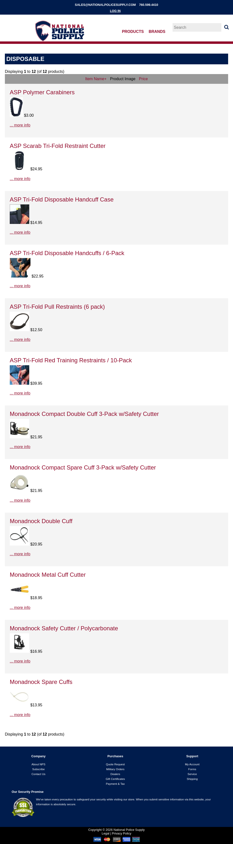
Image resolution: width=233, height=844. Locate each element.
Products (133, 31)
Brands (157, 31)
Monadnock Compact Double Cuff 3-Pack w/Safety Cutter (84, 414)
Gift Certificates (115, 778)
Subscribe (38, 769)
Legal (105, 833)
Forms (192, 769)
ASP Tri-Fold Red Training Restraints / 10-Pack (71, 360)
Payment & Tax (115, 783)
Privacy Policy (121, 833)
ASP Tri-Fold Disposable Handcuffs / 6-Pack (67, 253)
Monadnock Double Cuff (41, 521)
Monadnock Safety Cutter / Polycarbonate (64, 628)
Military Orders (115, 769)
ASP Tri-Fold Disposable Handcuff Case (62, 199)
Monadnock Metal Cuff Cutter (48, 574)
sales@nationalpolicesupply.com (105, 5)
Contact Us (38, 774)
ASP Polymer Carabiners (42, 92)
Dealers (115, 774)
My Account (192, 764)
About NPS (38, 764)
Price (143, 79)
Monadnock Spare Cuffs (41, 682)
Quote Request (115, 764)
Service (192, 774)
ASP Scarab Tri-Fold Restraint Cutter (58, 146)
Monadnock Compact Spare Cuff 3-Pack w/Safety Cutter (83, 467)
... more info (20, 125)
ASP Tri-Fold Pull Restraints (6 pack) (57, 306)
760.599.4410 (148, 5)
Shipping (192, 778)
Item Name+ (96, 79)
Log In (115, 11)
